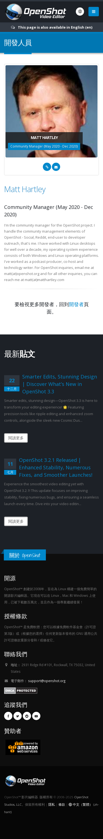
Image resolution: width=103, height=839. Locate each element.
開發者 (76, 304)
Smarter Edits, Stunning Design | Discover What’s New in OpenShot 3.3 (59, 384)
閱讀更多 (16, 437)
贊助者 (12, 731)
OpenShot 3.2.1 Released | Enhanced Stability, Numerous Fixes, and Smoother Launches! (55, 467)
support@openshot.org (46, 681)
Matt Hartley (24, 189)
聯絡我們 (15, 654)
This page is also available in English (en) (55, 27)
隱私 (51, 804)
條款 (62, 804)
